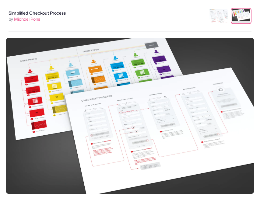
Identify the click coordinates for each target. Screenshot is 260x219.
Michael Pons (27, 19)
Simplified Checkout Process (37, 13)
